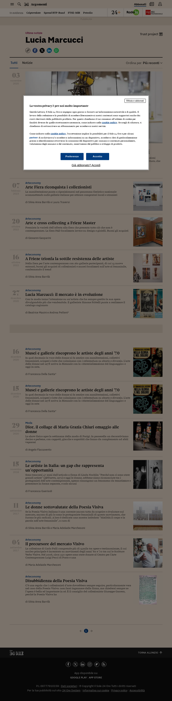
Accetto (97, 156)
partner (34, 137)
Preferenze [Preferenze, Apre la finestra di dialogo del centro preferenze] (72, 156)
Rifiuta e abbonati (135, 100)
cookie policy (109, 122)
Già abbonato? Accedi (86, 165)
